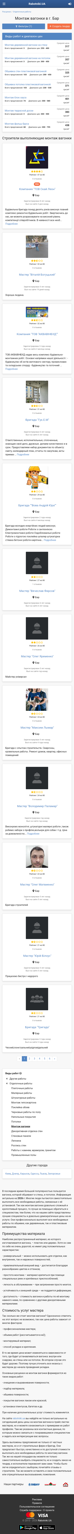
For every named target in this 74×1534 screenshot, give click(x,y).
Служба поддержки (30, 1510)
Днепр (15, 1173)
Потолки (16, 1121)
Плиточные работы (22, 1088)
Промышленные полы (23, 1155)
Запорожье (54, 1173)
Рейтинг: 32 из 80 (37, 264)
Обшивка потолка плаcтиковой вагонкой (28, 84)
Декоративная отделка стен (26, 1131)
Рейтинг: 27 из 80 (37, 580)
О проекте (48, 1510)
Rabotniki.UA (37, 4)
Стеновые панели (21, 1136)
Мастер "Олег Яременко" (37, 656)
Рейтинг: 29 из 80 (37, 495)
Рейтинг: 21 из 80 (37, 945)
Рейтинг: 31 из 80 (37, 409)
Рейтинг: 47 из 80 (37, 175)
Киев (8, 1173)
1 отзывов (37, 584)
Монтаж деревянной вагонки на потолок (27, 58)
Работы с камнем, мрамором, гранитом (33, 1150)
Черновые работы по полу (26, 1112)
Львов (43, 1173)
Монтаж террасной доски (19, 110)
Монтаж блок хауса (15, 97)
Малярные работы (21, 1093)
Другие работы (16, 1078)
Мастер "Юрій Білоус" (37, 955)
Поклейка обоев (20, 1107)
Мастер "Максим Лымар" (37, 727)
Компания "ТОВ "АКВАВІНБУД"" (37, 334)
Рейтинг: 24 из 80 (37, 717)
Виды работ (12, 1073)
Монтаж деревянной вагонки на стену (26, 45)
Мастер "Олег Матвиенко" (37, 884)
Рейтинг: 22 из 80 (37, 874)
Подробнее (11, 223)
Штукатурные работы (23, 1097)
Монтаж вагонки (20, 1126)
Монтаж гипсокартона (23, 1102)
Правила (37, 1503)
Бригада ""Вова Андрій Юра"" (37, 505)
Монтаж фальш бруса (17, 123)
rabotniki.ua (19, 1418)
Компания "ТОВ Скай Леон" (37, 189)
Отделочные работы (19, 1083)
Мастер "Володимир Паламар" (37, 806)
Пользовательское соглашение (37, 1506)
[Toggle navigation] (4, 3)
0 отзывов (37, 179)
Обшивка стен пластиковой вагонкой (26, 71)
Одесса (34, 1173)
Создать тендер (59, 26)
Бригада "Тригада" (37, 1027)
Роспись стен (18, 1145)
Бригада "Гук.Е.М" (37, 420)
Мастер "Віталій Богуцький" (37, 274)
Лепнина (16, 1140)
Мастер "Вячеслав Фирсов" (37, 591)
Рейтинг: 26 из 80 (37, 646)
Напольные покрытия (23, 1116)
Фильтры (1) (23, 26)
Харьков (24, 1173)
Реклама (37, 1499)
